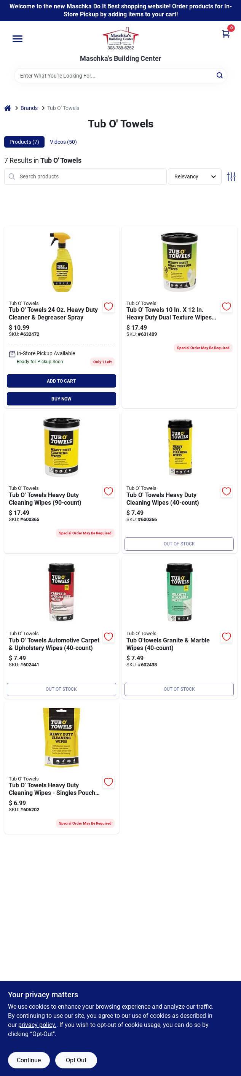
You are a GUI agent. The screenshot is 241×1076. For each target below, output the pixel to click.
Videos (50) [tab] (63, 142)
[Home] (7, 108)
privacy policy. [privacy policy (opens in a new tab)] (37, 1024)
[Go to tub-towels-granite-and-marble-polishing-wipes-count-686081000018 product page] (179, 627)
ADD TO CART (61, 381)
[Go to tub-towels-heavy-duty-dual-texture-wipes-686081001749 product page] (179, 317)
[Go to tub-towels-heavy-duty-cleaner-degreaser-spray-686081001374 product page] (62, 317)
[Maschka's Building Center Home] (120, 38)
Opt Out (76, 1060)
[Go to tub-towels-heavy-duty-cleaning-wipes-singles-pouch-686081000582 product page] (62, 767)
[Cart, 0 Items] (226, 34)
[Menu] (17, 39)
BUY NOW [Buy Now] (61, 399)
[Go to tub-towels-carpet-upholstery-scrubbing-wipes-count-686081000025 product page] (62, 627)
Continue (29, 1060)
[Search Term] (120, 75)
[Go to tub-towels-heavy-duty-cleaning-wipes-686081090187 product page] (179, 482)
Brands (29, 108)
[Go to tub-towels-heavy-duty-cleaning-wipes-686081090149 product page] (62, 482)
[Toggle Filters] (231, 176)
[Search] (220, 75)
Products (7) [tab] (24, 142)
